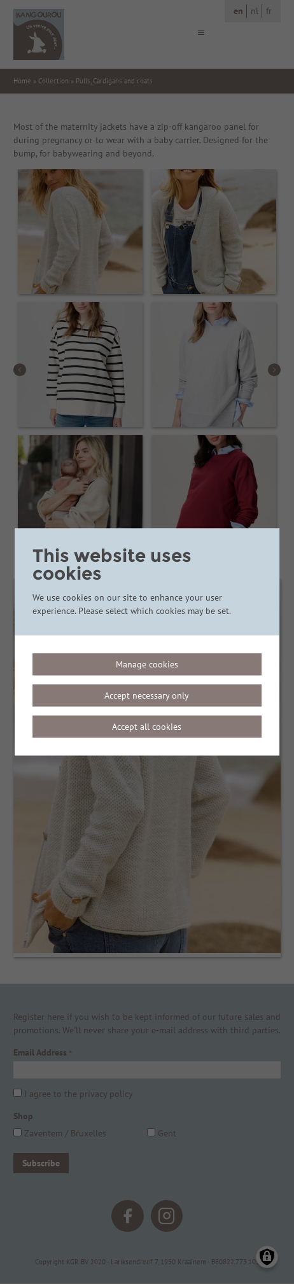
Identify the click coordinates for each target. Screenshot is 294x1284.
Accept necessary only (146, 695)
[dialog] (147, 642)
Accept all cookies (146, 726)
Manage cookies (147, 664)
